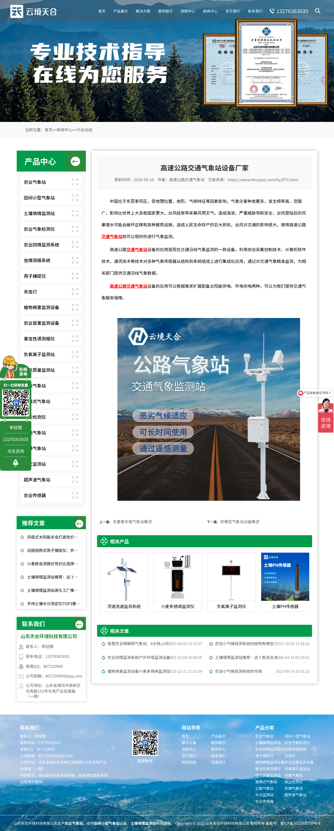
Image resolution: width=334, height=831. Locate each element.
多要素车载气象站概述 (132, 521)
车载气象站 (35, 385)
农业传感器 (35, 495)
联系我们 (254, 10)
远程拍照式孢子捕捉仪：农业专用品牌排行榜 (55, 550)
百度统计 (218, 762)
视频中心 (187, 10)
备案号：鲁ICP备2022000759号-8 (293, 823)
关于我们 (232, 10)
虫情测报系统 (37, 260)
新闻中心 (209, 10)
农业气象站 (35, 182)
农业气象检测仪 (39, 229)
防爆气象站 (35, 448)
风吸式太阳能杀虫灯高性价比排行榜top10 (55, 537)
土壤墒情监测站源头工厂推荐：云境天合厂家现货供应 (55, 590)
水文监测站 (35, 464)
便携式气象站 (37, 401)
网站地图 (189, 762)
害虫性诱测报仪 (39, 338)
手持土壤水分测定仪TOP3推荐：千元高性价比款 (55, 603)
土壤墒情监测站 (39, 213)
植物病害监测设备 (41, 307)
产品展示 (119, 10)
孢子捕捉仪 (35, 276)
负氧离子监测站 (39, 354)
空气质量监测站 (39, 370)
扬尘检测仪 (35, 417)
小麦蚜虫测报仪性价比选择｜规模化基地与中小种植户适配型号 (55, 563)
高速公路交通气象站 (187, 179)
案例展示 (164, 10)
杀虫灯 (30, 291)
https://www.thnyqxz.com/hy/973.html (263, 179)
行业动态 (84, 129)
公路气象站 (35, 432)
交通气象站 (111, 236)
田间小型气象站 (39, 197)
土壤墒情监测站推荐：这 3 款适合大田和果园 (55, 577)
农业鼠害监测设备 (41, 323)
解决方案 (142, 10)
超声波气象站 (37, 479)
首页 (101, 10)
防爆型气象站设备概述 (239, 521)
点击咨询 (15, 451)
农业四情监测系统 (41, 244)
